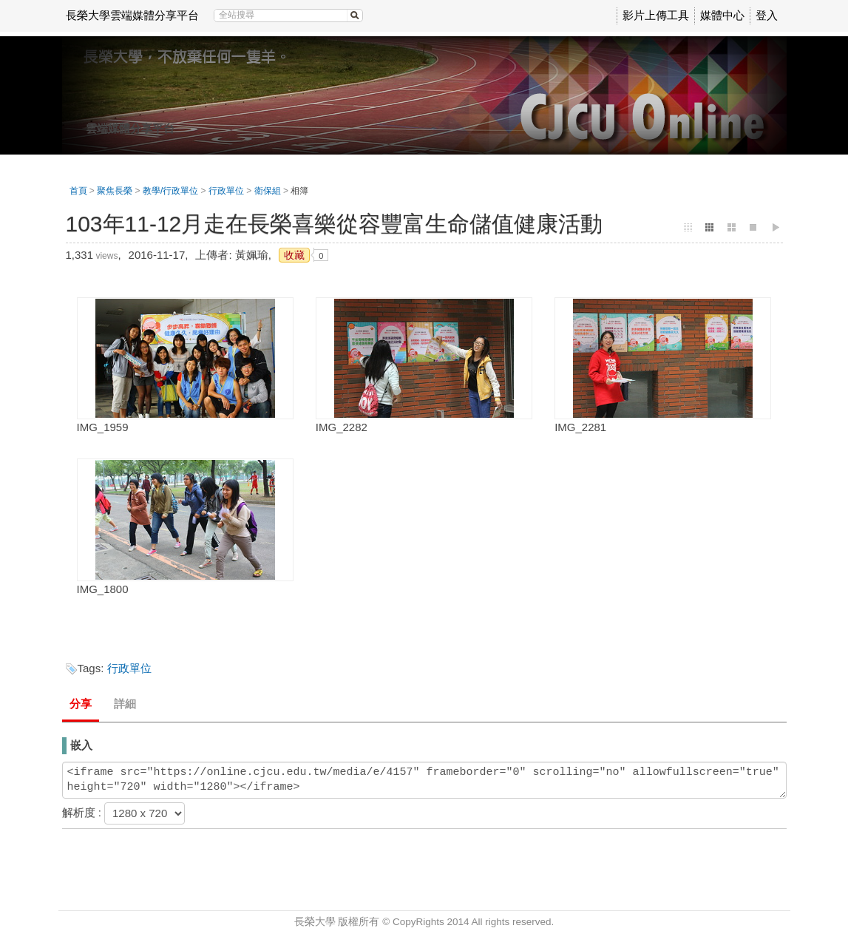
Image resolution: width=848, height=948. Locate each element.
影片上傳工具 (656, 15)
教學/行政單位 (170, 191)
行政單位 (226, 191)
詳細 (125, 703)
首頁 (78, 191)
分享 (80, 703)
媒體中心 (722, 15)
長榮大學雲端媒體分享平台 (132, 15)
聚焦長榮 (114, 191)
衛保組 (267, 191)
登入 (767, 15)
